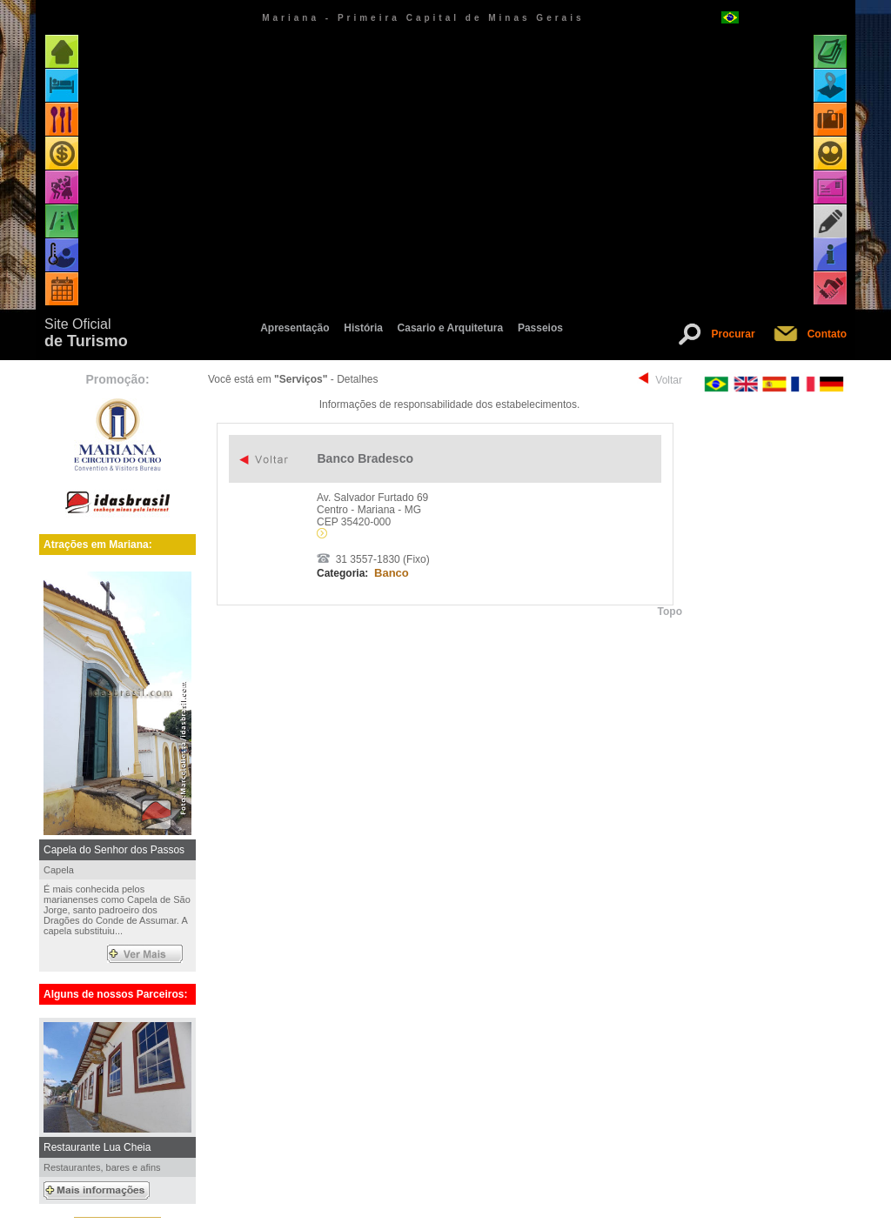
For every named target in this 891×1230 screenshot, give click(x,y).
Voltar (668, 380)
